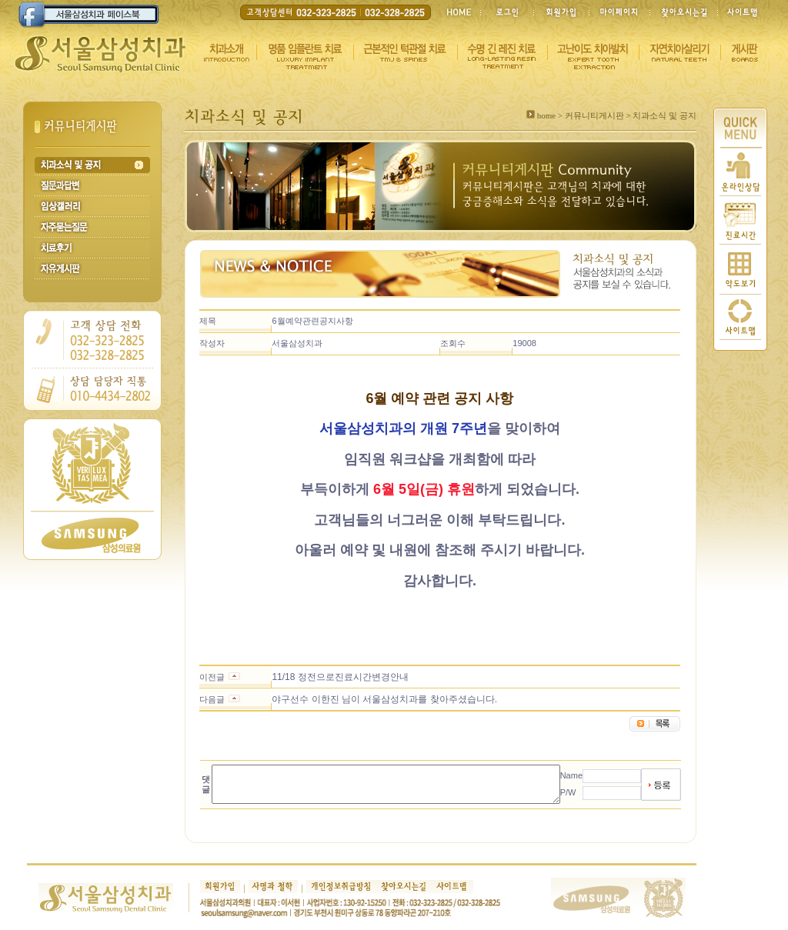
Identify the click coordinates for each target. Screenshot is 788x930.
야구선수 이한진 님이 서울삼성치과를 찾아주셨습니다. (367, 699)
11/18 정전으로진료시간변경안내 (323, 677)
